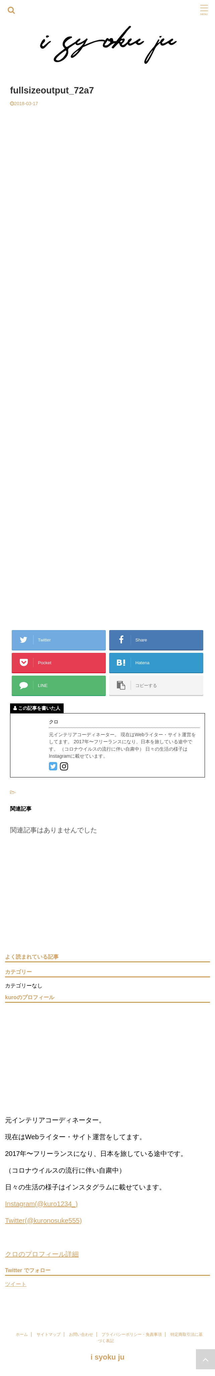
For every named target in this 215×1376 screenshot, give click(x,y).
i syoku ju (107, 1357)
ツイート (15, 1284)
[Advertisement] (107, 157)
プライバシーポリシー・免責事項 (131, 1334)
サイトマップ (49, 1334)
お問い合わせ (81, 1334)
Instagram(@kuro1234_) (41, 1204)
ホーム (22, 1334)
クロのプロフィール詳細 (42, 1254)
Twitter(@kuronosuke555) (43, 1220)
